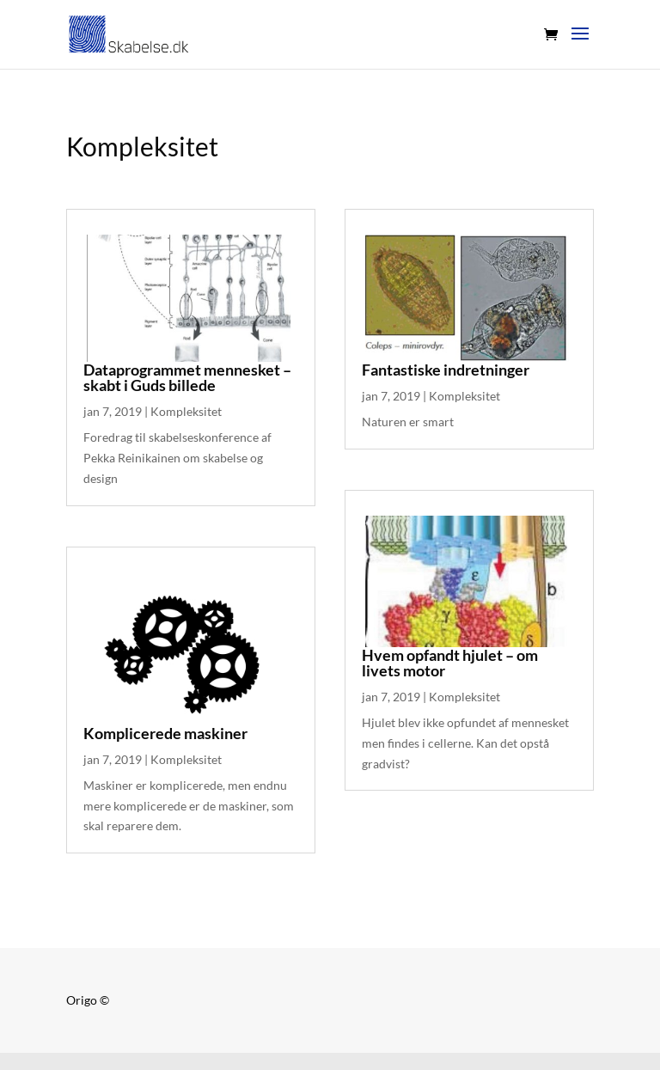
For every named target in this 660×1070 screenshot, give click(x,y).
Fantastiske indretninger (445, 369)
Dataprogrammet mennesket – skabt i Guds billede (187, 377)
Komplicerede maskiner (165, 733)
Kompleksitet (186, 411)
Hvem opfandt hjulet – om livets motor (450, 662)
